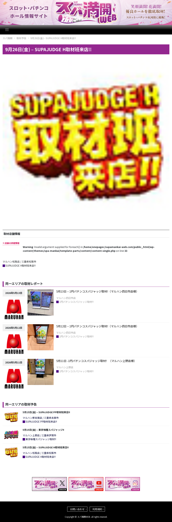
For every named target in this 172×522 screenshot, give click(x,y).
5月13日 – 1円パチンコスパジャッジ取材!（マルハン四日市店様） (97, 291)
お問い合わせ (77, 509)
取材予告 (21, 38)
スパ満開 (7, 38)
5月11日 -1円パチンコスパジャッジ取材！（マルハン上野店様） (96, 361)
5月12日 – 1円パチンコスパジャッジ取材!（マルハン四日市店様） (97, 326)
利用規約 (97, 509)
